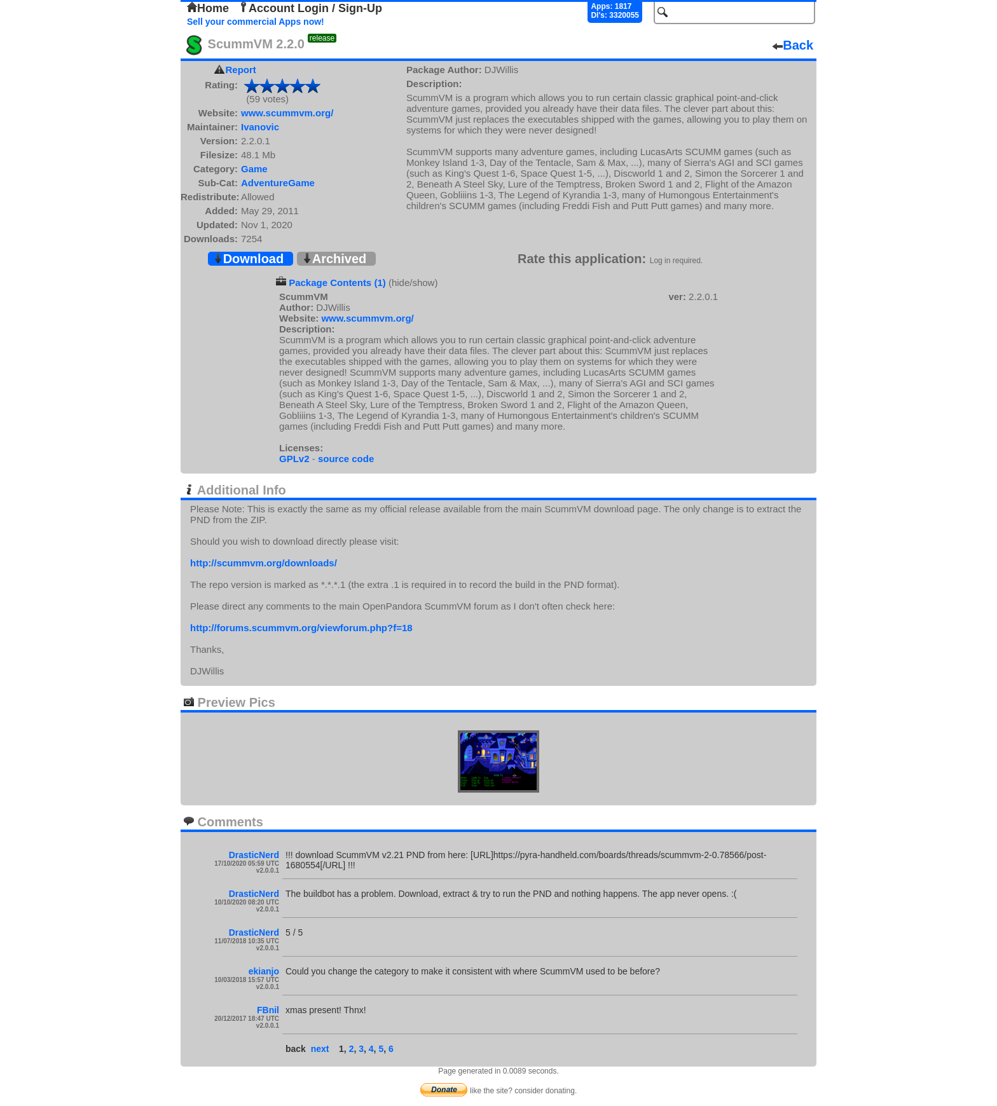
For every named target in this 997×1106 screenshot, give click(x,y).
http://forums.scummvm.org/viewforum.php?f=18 (301, 627)
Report (241, 69)
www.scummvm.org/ (287, 112)
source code (346, 458)
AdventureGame (278, 182)
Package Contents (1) (337, 282)
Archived (334, 259)
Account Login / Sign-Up (310, 8)
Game (254, 168)
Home (208, 8)
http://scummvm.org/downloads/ (263, 562)
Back (793, 45)
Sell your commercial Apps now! (255, 22)
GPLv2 (294, 458)
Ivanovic (260, 126)
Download (248, 259)
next (320, 1049)
